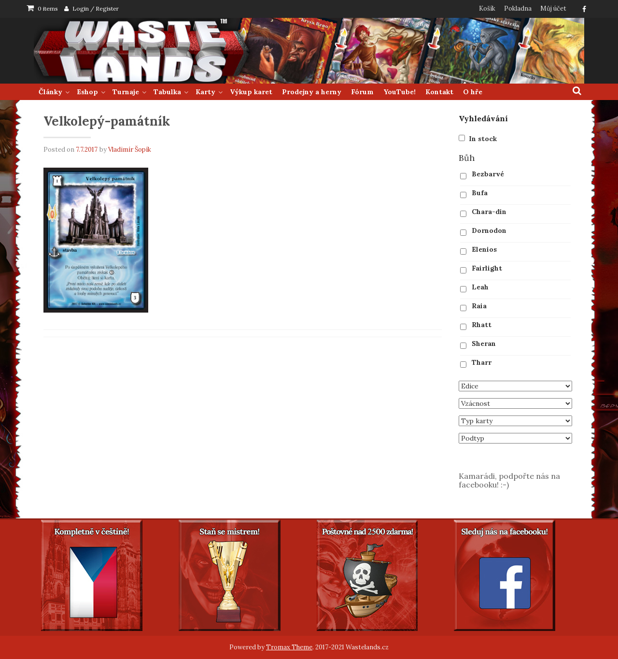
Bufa (480, 192)
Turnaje (125, 91)
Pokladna (518, 8)
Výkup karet (251, 91)
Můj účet (553, 8)
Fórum (362, 91)
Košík (487, 8)
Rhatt (482, 324)
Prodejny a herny (311, 91)
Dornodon (489, 230)
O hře (472, 91)
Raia (479, 305)
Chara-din (489, 211)
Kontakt (439, 91)
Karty (205, 91)
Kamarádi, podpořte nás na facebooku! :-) (509, 480)
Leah (480, 287)
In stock (483, 138)
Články (50, 91)
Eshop (87, 91)
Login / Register (95, 8)
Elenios (484, 249)
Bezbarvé (488, 174)
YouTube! (399, 91)
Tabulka (167, 91)
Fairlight (487, 268)
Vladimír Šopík (129, 149)
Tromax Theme (289, 647)
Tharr (482, 362)
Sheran (484, 343)
